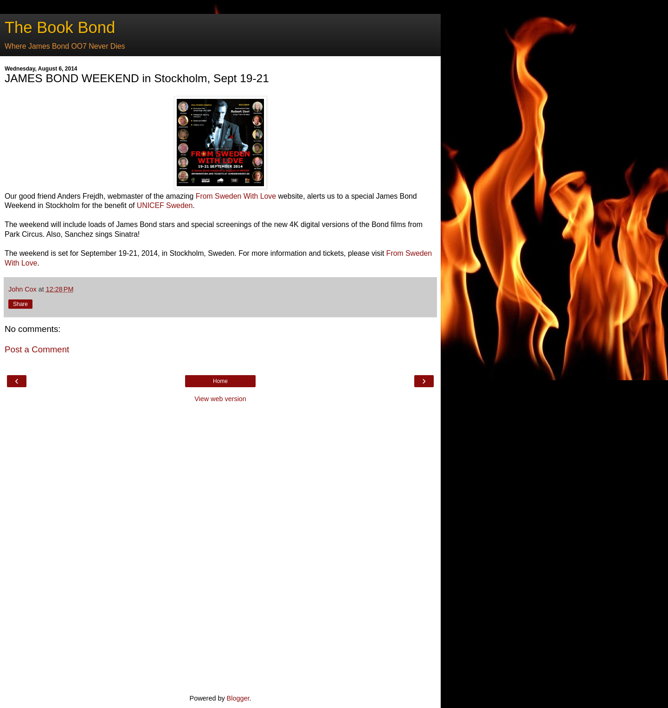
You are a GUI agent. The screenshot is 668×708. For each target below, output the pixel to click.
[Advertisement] (220, 547)
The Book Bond (60, 27)
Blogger (238, 698)
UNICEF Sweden (165, 205)
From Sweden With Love (236, 196)
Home (220, 381)
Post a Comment (37, 349)
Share (20, 304)
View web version (220, 399)
